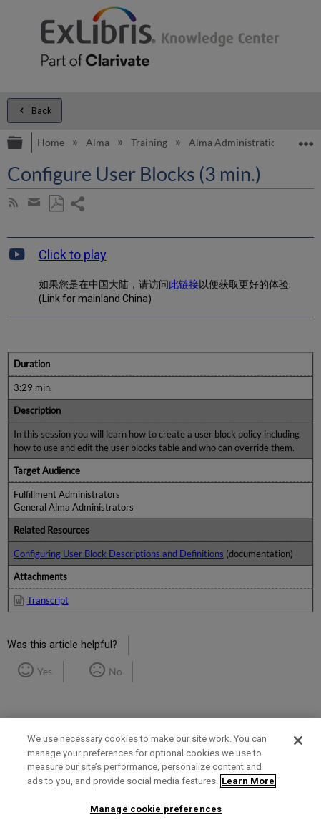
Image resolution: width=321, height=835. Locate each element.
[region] (160, 776)
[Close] (298, 740)
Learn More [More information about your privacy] (248, 781)
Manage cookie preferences (156, 808)
